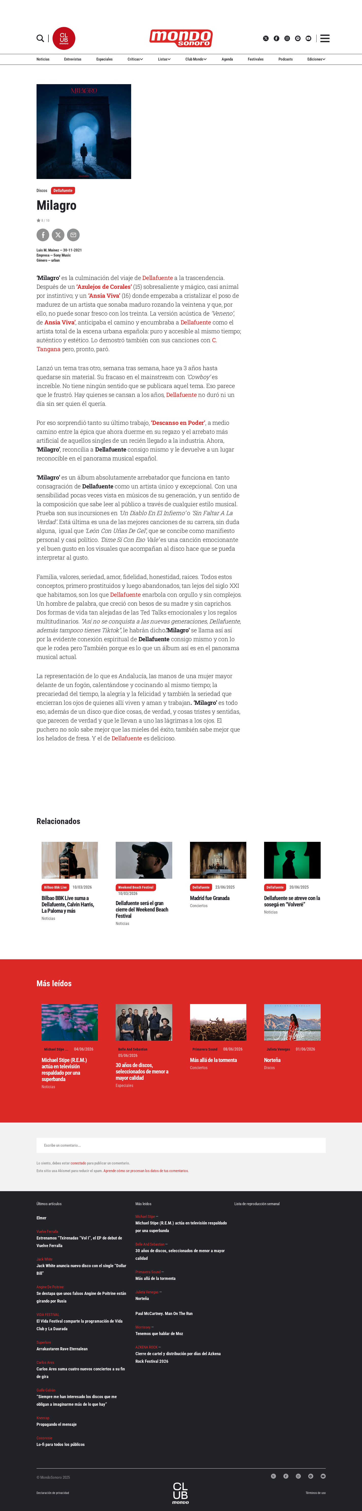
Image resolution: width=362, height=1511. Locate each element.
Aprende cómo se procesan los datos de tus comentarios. (146, 1171)
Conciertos (199, 905)
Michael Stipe (54, 1049)
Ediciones (316, 59)
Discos (269, 1067)
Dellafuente (63, 190)
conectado (78, 1163)
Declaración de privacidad (53, 1493)
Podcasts (286, 59)
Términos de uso (316, 1493)
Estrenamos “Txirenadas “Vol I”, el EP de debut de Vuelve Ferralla (79, 1241)
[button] (64, 38)
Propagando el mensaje (57, 1424)
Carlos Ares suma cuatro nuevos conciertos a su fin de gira (81, 1372)
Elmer (41, 1217)
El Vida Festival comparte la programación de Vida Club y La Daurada (80, 1325)
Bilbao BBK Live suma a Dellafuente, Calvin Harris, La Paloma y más (68, 904)
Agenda (227, 59)
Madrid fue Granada (209, 898)
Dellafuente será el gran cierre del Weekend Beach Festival (142, 909)
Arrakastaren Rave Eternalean (62, 1348)
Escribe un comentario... (62, 1145)
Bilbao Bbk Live (55, 887)
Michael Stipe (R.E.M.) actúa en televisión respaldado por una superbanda (64, 1069)
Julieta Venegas (278, 1049)
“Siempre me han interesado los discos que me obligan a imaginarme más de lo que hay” (77, 1400)
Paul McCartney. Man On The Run (164, 1313)
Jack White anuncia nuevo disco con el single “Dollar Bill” (81, 1269)
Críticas (135, 59)
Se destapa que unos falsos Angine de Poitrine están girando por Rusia (81, 1297)
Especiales (104, 59)
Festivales (256, 59)
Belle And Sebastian (132, 1049)
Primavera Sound (205, 1049)
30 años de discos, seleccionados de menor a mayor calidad (142, 1071)
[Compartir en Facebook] (43, 235)
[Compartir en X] (58, 235)
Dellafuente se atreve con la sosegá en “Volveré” (292, 901)
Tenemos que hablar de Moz (159, 1333)
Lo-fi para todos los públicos (61, 1444)
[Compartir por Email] (73, 235)
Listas (164, 59)
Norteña (272, 1060)
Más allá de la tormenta (213, 1060)
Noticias (43, 59)
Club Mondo (196, 59)
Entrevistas (72, 59)
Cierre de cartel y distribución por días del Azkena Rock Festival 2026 (178, 1357)
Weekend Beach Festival (135, 887)
